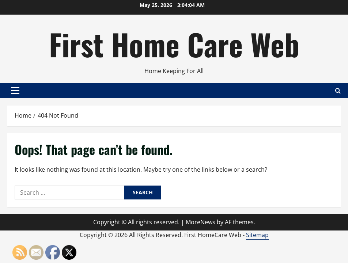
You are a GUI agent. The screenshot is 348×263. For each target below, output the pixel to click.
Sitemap (257, 235)
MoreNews (200, 222)
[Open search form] (338, 91)
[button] (15, 90)
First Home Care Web (174, 44)
